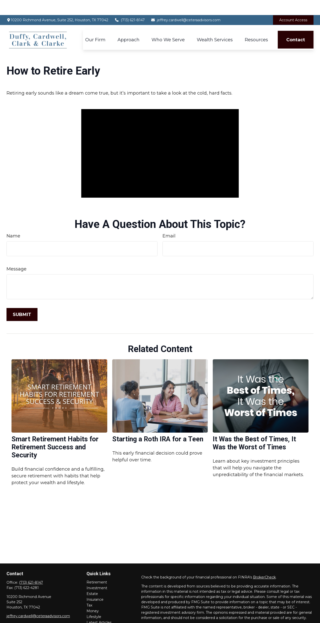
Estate (92, 578)
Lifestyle (93, 601)
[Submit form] (22, 299)
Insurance (95, 584)
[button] (95, 25)
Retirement (96, 567)
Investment (96, 573)
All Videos (94, 613)
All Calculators (98, 619)
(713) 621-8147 (129, 5)
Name (13, 221)
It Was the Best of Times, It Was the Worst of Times (254, 428)
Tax (89, 590)
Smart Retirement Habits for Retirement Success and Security (55, 432)
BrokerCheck (264, 562)
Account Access (293, 5)
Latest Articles (99, 607)
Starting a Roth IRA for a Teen (157, 424)
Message (16, 254)
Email (169, 221)
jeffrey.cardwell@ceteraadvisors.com (186, 5)
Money (92, 596)
